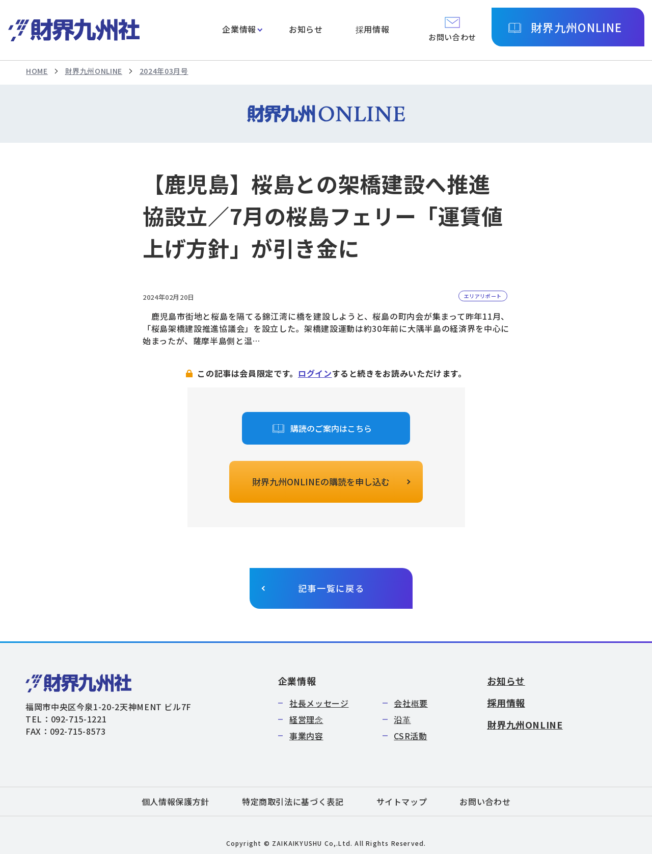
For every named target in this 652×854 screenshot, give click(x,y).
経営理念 (306, 719)
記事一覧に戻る (331, 588)
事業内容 (306, 736)
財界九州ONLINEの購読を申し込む (321, 481)
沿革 (402, 719)
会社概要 (411, 703)
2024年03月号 (164, 71)
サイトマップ (401, 801)
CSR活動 (410, 736)
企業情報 (239, 29)
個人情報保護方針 (175, 801)
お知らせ (306, 29)
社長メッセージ (318, 703)
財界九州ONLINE (576, 27)
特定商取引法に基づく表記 (293, 801)
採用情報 (373, 29)
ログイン (315, 373)
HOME (37, 71)
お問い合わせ (484, 801)
